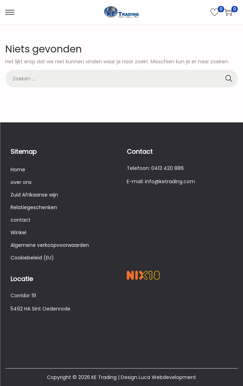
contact (20, 219)
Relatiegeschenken (34, 207)
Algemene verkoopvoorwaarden (50, 245)
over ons (21, 182)
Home (18, 169)
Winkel (18, 232)
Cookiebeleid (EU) (32, 257)
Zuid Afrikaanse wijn (34, 194)
